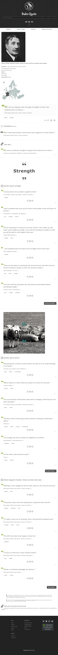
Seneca (5, 457)
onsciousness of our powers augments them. (19, 192)
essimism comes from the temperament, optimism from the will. (26, 502)
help (5, 371)
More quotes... (51, 587)
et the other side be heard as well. (16, 454)
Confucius (5, 385)
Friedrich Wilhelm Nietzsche (9, 235)
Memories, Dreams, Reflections (18, 368)
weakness (18, 292)
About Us (13, 635)
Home (12, 622)
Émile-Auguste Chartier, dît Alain (10, 135)
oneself (6, 388)
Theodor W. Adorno (7, 289)
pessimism (13, 508)
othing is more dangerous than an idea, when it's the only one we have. (29, 486)
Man (10, 273)
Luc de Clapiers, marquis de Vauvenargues (12, 194)
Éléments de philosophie (26, 555)
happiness (7, 443)
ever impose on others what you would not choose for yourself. (26, 383)
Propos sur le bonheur (27, 112)
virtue (13, 524)
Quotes (8, 29)
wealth (11, 558)
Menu (12, 630)
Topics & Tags (21, 29)
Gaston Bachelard (7, 440)
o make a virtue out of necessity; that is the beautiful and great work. (28, 519)
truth (12, 238)
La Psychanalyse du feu (17, 440)
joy (5, 216)
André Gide (5, 423)
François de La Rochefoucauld (9, 153)
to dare (17, 216)
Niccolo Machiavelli (7, 270)
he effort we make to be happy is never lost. (19, 536)
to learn (18, 426)
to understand (17, 371)
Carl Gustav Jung (7, 368)
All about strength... (50, 303)
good (6, 407)
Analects (10, 385)
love (5, 292)
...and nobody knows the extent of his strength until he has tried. (26, 249)
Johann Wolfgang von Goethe (9, 251)
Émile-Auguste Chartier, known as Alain (13, 112)
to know (11, 575)
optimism (6, 508)
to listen (12, 460)
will (19, 508)
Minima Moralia (16, 289)
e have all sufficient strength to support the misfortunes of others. (27, 150)
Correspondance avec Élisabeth (18, 213)
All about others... (50, 470)
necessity (6, 524)
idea (11, 491)
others (6, 117)
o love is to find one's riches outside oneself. (19, 553)
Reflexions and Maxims (28, 194)
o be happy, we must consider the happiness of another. (23, 438)
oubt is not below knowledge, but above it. (19, 569)
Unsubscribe (27, 629)
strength (11, 117)
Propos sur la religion (25, 488)
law (5, 273)
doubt (6, 575)
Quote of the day (47, 29)
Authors (33, 29)
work (18, 524)
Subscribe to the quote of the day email (48, 627)
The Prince (14, 270)
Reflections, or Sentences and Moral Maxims (26, 153)
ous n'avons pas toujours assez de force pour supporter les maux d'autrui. (29, 132)
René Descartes (6, 213)
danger (6, 491)
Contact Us (13, 637)
